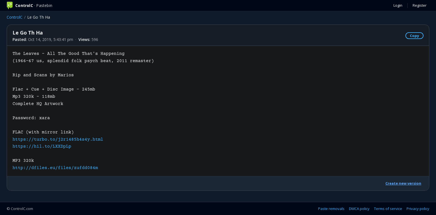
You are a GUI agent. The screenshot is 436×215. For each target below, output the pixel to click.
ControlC (15, 17)
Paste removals (331, 208)
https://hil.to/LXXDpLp (42, 146)
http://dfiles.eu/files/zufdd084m (55, 167)
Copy (414, 35)
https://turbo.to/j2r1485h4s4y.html (58, 139)
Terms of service (388, 208)
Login (397, 5)
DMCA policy (359, 208)
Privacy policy (418, 208)
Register (420, 5)
